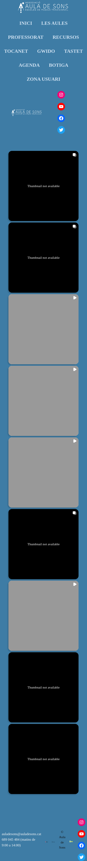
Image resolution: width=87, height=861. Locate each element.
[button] (43, 186)
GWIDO (46, 51)
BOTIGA (58, 65)
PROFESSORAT (26, 37)
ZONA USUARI (43, 79)
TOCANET (16, 51)
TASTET (73, 51)
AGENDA (29, 65)
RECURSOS (66, 37)
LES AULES (54, 23)
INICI (25, 23)
